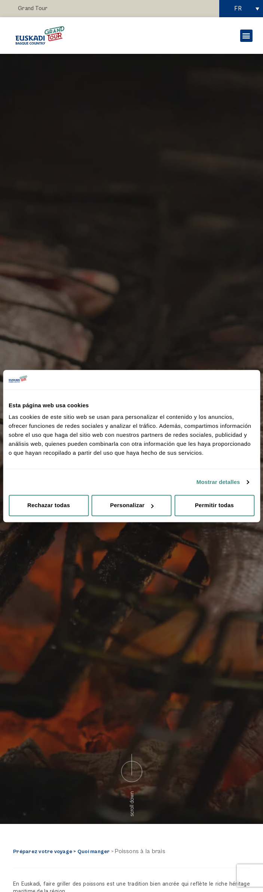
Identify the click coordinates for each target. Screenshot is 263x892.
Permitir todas (214, 505)
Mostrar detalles (218, 482)
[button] (246, 36)
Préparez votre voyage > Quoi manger (61, 852)
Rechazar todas (48, 505)
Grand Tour (33, 8)
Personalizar (131, 505)
